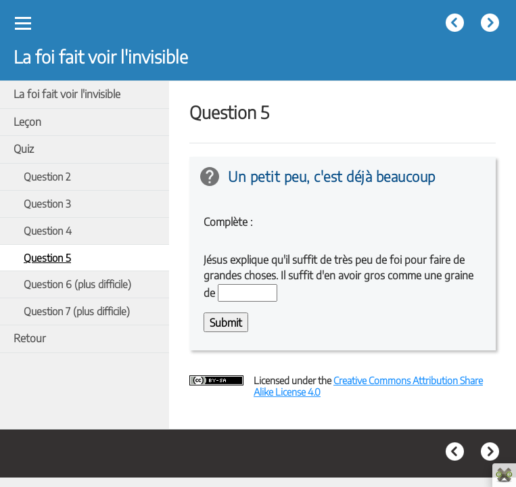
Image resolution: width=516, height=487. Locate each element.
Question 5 (47, 257)
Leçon (27, 122)
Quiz (24, 149)
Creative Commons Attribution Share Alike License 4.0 (368, 386)
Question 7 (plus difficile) (77, 310)
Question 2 (47, 176)
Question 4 (48, 230)
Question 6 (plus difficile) (77, 283)
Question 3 (47, 203)
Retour (30, 338)
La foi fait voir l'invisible (67, 94)
